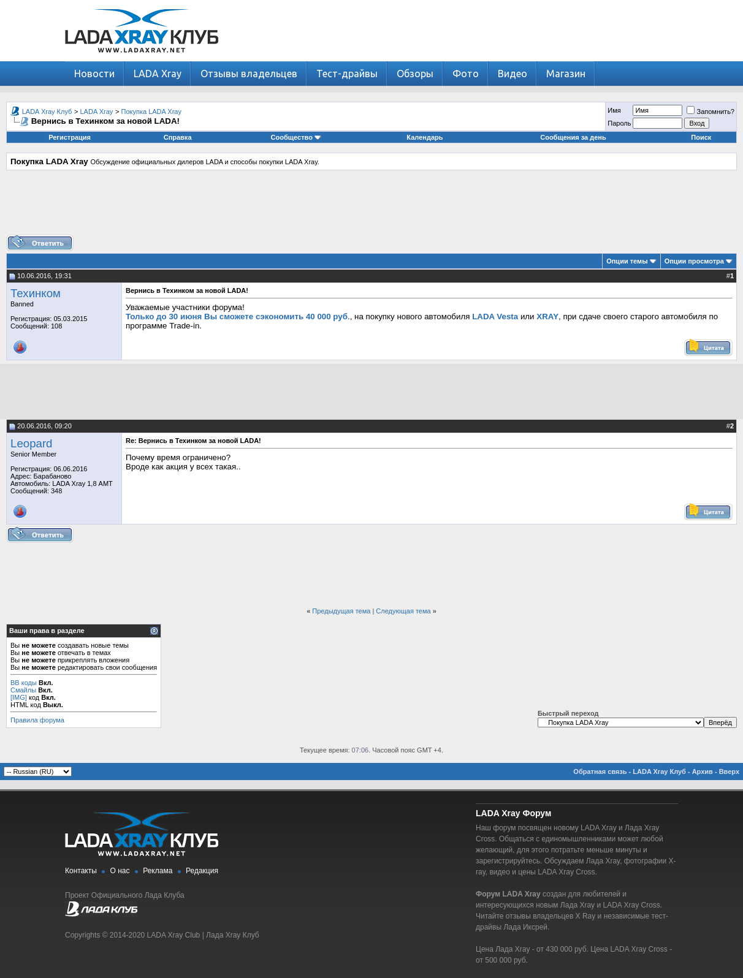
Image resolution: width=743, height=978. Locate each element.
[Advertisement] (371, 207)
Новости (94, 73)
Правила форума (37, 720)
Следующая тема (403, 611)
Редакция (202, 870)
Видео (512, 73)
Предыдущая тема (341, 611)
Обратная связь (600, 771)
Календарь (424, 137)
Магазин (565, 73)
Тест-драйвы (347, 73)
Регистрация (69, 137)
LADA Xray (157, 73)
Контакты (81, 870)
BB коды (23, 682)
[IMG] (18, 697)
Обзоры (415, 73)
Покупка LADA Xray (151, 111)
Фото (465, 73)
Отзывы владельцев (248, 73)
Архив (702, 771)
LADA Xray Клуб (47, 111)
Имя (614, 110)
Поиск (701, 137)
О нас (120, 870)
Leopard (31, 443)
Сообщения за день (573, 137)
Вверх (729, 771)
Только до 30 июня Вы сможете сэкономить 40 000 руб (237, 316)
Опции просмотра (694, 261)
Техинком (35, 293)
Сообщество (296, 137)
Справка (178, 137)
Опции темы (626, 261)
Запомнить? (710, 111)
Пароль (619, 123)
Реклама (157, 870)
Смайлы (23, 690)
